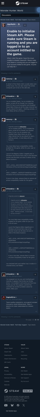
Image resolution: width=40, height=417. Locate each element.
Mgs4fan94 (12, 24)
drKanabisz (23, 126)
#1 (36, 91)
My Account (25, 381)
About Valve (25, 348)
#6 (36, 311)
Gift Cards (7, 362)
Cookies (6, 381)
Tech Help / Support (21, 19)
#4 (36, 269)
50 (38, 320)
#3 (36, 183)
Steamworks (8, 355)
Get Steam (24, 371)
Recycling (24, 359)
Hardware (24, 355)
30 (35, 320)
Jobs (22, 352)
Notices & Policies (10, 378)
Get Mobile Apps (11, 411)
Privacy (6, 371)
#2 (36, 114)
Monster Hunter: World (7, 19)
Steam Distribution (10, 359)
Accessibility (8, 374)
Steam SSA (7, 352)
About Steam (8, 348)
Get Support (25, 378)
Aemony (22, 196)
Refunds (6, 385)
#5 (36, 292)
